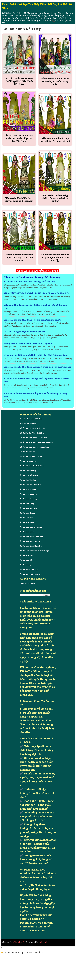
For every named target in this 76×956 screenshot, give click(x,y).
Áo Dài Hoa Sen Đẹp (28, 489)
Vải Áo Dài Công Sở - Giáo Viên (32, 428)
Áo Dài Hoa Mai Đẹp (28, 480)
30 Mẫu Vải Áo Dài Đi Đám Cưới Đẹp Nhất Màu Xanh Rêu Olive (19, 81)
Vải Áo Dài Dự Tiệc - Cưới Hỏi (32, 433)
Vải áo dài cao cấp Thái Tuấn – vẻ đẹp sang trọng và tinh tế (32, 320)
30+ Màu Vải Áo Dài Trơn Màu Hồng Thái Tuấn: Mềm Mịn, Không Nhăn (35, 395)
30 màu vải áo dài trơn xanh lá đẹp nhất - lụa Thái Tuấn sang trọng (36, 355)
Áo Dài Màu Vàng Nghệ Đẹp (31, 527)
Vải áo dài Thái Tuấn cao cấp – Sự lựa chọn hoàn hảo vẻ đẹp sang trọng (35, 306)
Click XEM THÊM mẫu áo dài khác (37, 270)
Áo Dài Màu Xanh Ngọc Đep (31, 546)
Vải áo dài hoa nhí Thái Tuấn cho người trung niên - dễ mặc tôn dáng (37, 367)
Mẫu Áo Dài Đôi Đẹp (28, 423)
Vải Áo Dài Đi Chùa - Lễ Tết (31, 456)
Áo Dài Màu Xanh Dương (30, 541)
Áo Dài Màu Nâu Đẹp (28, 508)
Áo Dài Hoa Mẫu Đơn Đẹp (30, 485)
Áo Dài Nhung (25, 565)
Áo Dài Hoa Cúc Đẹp (28, 471)
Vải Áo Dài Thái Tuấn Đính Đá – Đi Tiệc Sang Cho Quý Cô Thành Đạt (37, 293)
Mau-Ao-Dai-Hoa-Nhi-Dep (31, 419)
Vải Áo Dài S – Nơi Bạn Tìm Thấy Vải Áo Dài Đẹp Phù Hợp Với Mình (37, 6)
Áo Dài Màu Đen (26, 555)
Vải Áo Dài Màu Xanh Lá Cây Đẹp (33, 438)
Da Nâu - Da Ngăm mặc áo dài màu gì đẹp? (24, 331)
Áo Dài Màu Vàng (27, 522)
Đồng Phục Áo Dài (27, 583)
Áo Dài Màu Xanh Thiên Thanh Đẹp (34, 551)
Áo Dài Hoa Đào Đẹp (28, 494)
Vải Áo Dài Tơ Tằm (27, 452)
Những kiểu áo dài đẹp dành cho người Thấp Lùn (28, 343)
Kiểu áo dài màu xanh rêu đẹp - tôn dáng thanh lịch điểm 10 (19, 258)
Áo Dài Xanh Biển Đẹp (29, 569)
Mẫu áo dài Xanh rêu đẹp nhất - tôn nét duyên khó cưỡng (55, 198)
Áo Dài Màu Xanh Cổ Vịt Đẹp (31, 536)
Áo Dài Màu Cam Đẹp (28, 499)
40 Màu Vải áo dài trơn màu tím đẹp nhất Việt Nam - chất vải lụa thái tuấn (37, 380)
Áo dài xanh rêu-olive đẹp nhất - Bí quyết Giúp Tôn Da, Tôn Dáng (19, 138)
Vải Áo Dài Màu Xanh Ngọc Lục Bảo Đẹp (36, 442)
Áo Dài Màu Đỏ (26, 560)
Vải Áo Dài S (18, 942)
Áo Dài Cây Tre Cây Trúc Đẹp (32, 466)
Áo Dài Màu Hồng (27, 504)
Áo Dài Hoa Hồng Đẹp (29, 475)
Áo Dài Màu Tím (26, 518)
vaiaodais (43, 942)
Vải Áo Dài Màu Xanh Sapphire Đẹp (34, 447)
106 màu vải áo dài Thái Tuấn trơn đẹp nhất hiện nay (29, 281)
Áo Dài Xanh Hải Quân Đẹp (31, 574)
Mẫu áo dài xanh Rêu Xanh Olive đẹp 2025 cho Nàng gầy (55, 81)
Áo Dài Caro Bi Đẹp (28, 461)
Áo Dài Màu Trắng (27, 513)
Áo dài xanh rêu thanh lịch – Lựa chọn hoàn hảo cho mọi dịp (55, 258)
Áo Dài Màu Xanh (27, 532)
